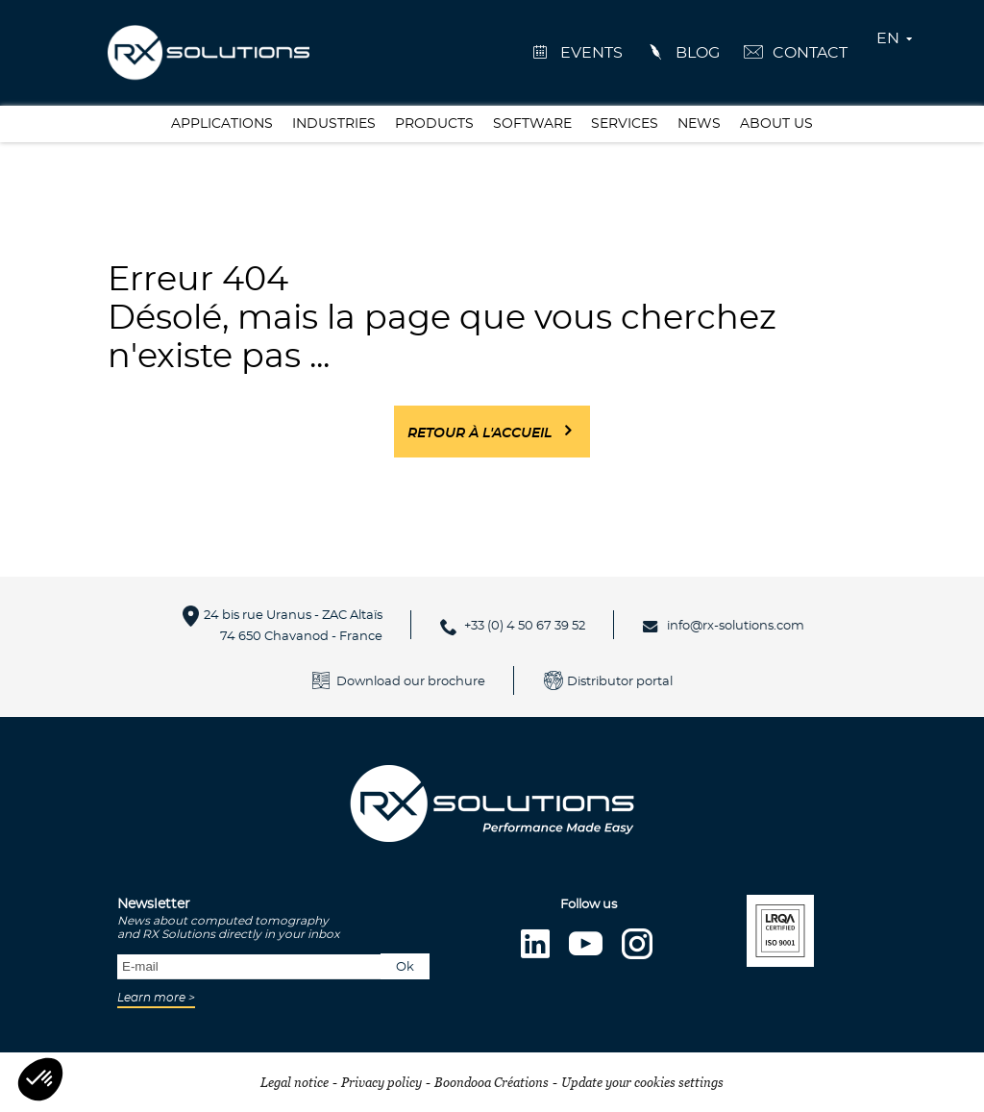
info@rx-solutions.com (735, 626)
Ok (405, 967)
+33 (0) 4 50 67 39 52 (524, 626)
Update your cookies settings (642, 1082)
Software (532, 124)
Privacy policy (381, 1082)
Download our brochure (410, 682)
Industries (334, 124)
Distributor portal (620, 682)
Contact (810, 53)
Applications (222, 124)
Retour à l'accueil (479, 433)
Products (434, 124)
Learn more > (156, 997)
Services (624, 124)
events (591, 53)
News (699, 124)
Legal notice (294, 1082)
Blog (698, 53)
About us (776, 124)
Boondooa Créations (491, 1082)
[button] (40, 1079)
